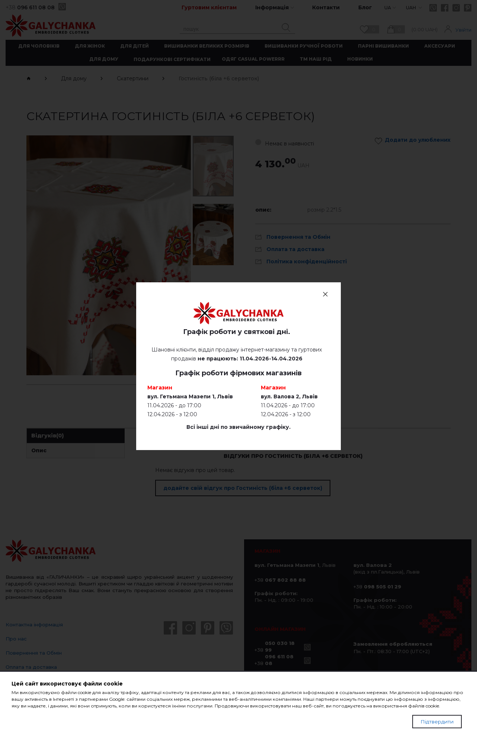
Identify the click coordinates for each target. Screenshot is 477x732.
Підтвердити (437, 722)
